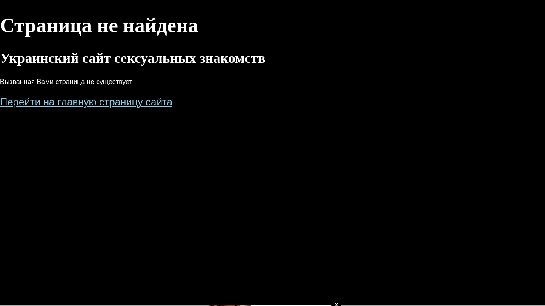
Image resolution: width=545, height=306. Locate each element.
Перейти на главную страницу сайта (86, 102)
